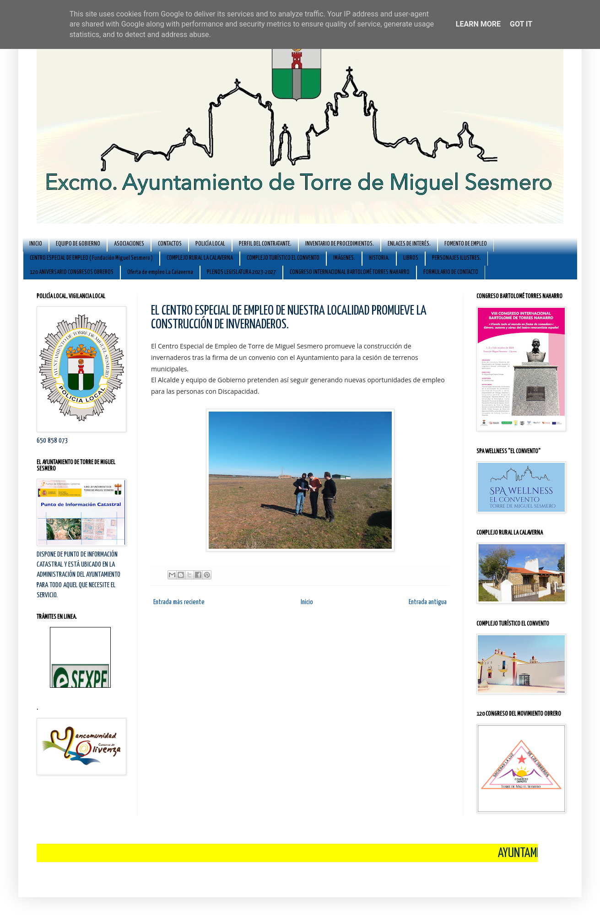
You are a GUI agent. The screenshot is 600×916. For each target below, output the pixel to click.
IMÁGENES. (344, 258)
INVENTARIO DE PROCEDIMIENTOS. (339, 244)
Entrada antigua (428, 602)
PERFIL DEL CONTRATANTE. (265, 244)
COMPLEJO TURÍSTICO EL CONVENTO (283, 258)
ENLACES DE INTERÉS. (409, 244)
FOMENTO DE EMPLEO (465, 244)
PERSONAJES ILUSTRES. (456, 258)
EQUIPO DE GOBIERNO (78, 244)
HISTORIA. (379, 258)
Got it (521, 24)
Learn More (478, 24)
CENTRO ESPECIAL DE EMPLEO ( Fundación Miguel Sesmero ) (91, 258)
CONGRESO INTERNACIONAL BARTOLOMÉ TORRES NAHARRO (350, 272)
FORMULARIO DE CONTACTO (450, 272)
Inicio (307, 602)
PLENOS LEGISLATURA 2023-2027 (241, 272)
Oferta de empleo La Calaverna (160, 272)
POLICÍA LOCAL (210, 244)
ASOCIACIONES (129, 244)
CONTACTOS (170, 244)
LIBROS (410, 258)
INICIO (35, 244)
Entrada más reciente (179, 602)
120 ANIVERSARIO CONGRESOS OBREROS (72, 272)
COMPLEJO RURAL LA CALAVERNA (200, 258)
